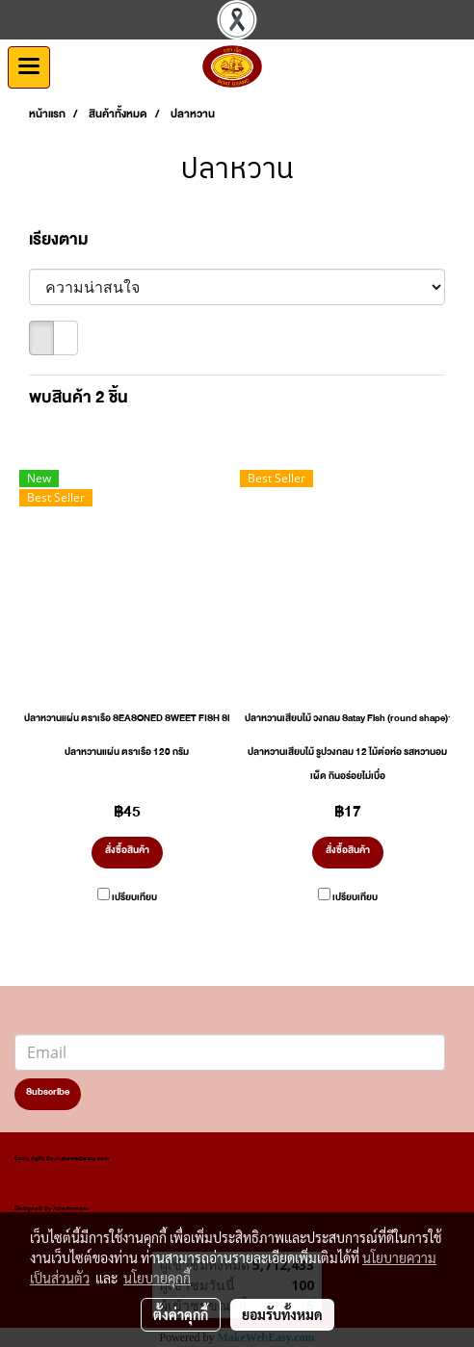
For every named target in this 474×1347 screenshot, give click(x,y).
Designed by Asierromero (51, 1209)
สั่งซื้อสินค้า (127, 852)
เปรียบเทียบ (134, 899)
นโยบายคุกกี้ (157, 1277)
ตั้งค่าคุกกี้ (180, 1314)
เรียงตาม (63, 243)
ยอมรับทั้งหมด (282, 1314)
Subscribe (47, 1094)
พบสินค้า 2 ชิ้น (78, 401)
